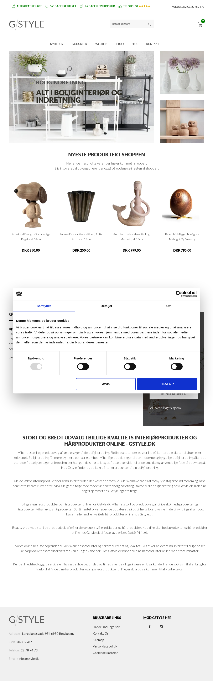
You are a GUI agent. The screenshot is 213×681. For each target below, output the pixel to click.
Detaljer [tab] (106, 306)
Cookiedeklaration (105, 653)
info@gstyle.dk (29, 658)
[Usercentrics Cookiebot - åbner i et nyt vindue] (179, 294)
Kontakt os (101, 633)
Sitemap (98, 640)
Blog (135, 44)
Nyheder (56, 44)
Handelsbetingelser (106, 627)
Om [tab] (168, 306)
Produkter (79, 44)
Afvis (106, 384)
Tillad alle (167, 384)
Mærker (100, 44)
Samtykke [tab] (44, 306)
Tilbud (119, 44)
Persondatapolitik (105, 646)
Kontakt (152, 44)
